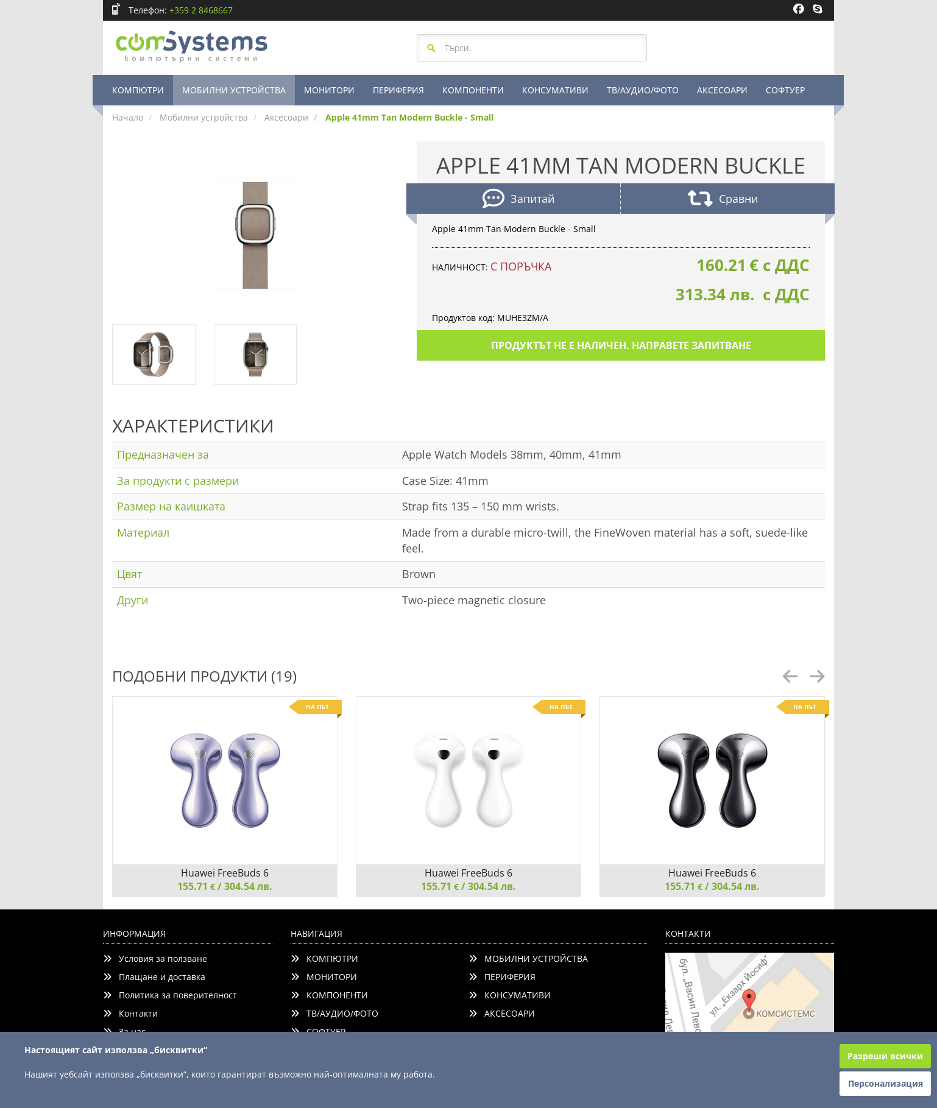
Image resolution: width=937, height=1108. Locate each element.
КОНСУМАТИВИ (555, 90)
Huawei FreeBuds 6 (225, 873)
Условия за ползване (155, 958)
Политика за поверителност (170, 995)
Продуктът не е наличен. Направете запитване (621, 345)
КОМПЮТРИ (138, 90)
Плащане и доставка (154, 977)
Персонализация (885, 1083)
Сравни (723, 200)
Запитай (518, 200)
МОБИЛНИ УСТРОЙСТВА (234, 90)
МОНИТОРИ (329, 90)
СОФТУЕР (785, 90)
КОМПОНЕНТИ (473, 90)
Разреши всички (885, 1056)
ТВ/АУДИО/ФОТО (643, 90)
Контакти (130, 1013)
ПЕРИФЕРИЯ (398, 90)
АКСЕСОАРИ (722, 90)
